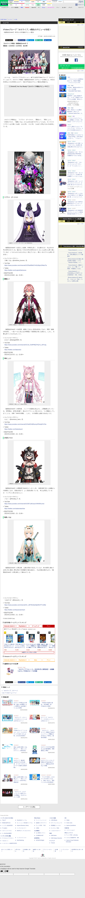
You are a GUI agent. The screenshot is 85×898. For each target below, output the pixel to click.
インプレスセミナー (21, 828)
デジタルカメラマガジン (8, 838)
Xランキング (66, 65)
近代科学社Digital (40, 840)
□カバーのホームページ (9, 693)
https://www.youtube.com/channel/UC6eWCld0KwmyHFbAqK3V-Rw (25, 424)
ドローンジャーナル (7, 830)
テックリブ (52, 840)
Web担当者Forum (6, 822)
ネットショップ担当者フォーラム (25, 822)
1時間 (61, 22)
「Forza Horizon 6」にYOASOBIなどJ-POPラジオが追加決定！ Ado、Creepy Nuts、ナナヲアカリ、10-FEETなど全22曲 (74, 275)
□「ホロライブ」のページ (10, 690)
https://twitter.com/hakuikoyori (13, 429)
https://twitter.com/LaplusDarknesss (15, 270)
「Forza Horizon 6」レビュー (75, 250)
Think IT (4, 820)
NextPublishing (20, 840)
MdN (50, 833)
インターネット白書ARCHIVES (9, 843)
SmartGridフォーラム (22, 820)
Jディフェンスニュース (56, 822)
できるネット (5, 840)
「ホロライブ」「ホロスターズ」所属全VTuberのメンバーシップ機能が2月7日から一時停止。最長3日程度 (48, 734)
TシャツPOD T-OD (41, 825)
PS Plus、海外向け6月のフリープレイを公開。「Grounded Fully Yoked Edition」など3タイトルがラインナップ (75, 91)
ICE (65, 818)
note (40, 40)
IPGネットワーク (69, 832)
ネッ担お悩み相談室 (7, 833)
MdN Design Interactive (56, 838)
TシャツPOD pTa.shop (72, 835)
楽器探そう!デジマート (41, 822)
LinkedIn (49, 40)
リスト (15, 40)
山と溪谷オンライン (40, 832)
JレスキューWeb (55, 828)
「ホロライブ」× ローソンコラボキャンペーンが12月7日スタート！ (20, 719)
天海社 (67, 820)
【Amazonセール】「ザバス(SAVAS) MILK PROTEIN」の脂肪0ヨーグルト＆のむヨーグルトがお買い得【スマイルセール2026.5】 (75, 155)
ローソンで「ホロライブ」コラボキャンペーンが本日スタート (47, 719)
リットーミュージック (41, 820)
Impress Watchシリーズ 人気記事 (72, 219)
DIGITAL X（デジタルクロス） (24, 830)
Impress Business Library (23, 825)
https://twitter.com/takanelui (12, 349)
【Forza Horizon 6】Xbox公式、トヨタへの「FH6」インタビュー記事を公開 (75, 279)
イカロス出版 (52, 818)
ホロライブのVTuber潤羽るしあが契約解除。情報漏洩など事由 (48, 748)
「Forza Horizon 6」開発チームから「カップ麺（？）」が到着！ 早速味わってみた (75, 266)
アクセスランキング (68, 20)
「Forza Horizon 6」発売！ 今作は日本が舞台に (73, 247)
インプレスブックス (21, 837)
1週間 (74, 22)
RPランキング (65, 68)
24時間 (68, 22)
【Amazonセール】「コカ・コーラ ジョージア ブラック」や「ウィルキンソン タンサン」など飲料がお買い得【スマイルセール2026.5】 (75, 166)
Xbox (35, 660)
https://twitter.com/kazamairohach (14, 610)
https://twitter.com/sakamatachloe (14, 508)
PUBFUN (67, 828)
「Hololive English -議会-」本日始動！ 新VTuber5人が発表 (47, 704)
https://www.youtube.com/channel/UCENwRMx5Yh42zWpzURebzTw (25, 265)
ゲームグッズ (35, 626)
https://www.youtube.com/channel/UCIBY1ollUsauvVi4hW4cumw (24, 503)
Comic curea (69, 822)
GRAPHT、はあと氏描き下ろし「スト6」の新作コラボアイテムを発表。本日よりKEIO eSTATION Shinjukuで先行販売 (75, 99)
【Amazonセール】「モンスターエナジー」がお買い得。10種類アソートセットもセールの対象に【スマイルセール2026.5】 (75, 176)
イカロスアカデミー (56, 830)
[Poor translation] (6, 871)
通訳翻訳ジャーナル (56, 825)
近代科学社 (36, 838)
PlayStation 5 (22, 626)
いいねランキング (78, 68)
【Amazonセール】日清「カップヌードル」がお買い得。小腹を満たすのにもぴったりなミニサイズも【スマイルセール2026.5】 (75, 147)
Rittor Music (37, 818)
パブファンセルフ (70, 830)
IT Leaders (4, 828)
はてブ (31, 40)
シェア (22, 40)
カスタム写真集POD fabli (72, 837)
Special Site (66, 47)
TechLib (53, 842)
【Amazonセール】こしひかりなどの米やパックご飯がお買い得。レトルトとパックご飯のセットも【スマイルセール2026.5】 (75, 197)
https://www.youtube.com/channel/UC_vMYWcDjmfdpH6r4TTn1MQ (25, 605)
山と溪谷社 (36, 830)
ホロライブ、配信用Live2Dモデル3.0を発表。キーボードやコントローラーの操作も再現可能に (20, 764)
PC (39, 7)
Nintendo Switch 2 (9, 626)
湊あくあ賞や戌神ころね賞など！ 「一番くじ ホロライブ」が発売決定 (20, 748)
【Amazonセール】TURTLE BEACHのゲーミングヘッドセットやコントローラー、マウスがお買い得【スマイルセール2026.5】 (75, 205)
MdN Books (54, 835)
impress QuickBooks (71, 825)
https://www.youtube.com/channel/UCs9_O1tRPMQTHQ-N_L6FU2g (25, 345)
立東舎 (37, 828)
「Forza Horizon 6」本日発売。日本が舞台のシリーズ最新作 (75, 254)
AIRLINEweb (54, 820)
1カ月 (81, 22)
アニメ (48, 626)
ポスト (10, 40)
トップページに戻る (29, 807)
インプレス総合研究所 (7, 825)
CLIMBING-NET (39, 835)
